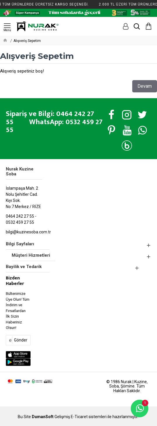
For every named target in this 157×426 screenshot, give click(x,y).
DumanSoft (43, 417)
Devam (144, 86)
